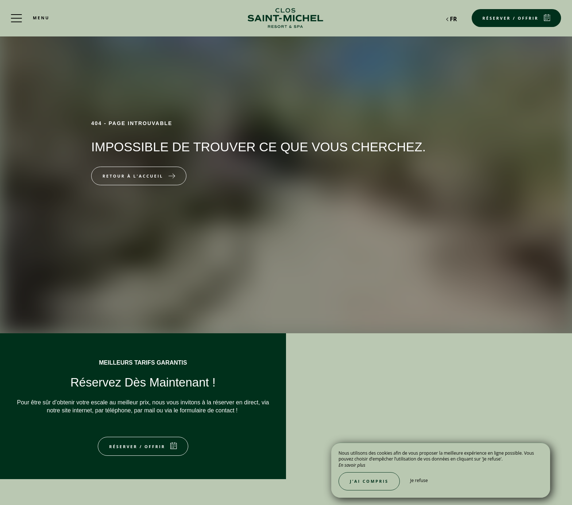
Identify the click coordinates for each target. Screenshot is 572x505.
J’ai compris (369, 481)
